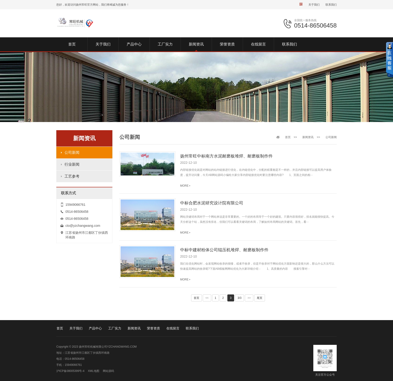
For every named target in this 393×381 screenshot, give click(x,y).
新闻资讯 (308, 137)
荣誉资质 (153, 328)
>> (249, 298)
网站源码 (108, 371)
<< (207, 298)
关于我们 (314, 4)
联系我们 (331, 4)
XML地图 (93, 371)
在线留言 (172, 328)
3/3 (240, 298)
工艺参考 (71, 176)
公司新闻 (71, 152)
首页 (288, 137)
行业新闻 (71, 164)
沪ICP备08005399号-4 (70, 371)
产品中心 (95, 328)
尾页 (259, 298)
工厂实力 (114, 328)
